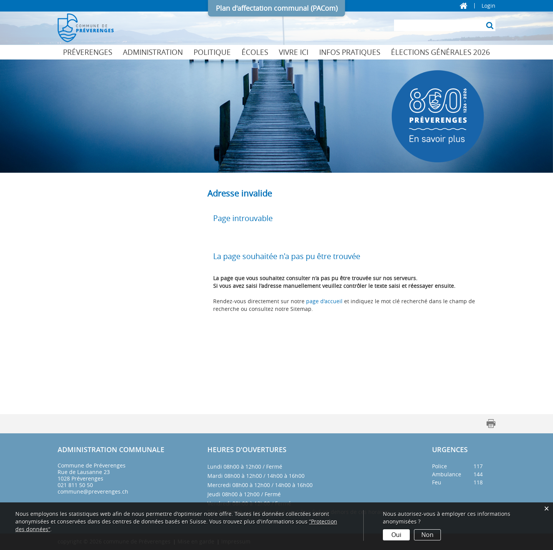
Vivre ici (293, 52)
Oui (396, 534)
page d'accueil (324, 301)
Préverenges (87, 52)
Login (488, 5)
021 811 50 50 (75, 485)
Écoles (255, 52)
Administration (153, 52)
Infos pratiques (349, 52)
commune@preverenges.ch (93, 491)
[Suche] (489, 25)
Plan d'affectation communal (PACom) (277, 8)
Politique (212, 52)
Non (427, 534)
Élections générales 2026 (440, 52)
